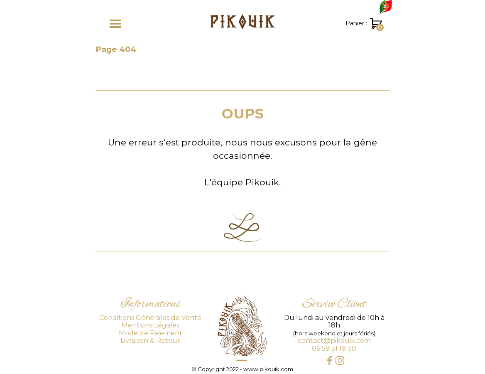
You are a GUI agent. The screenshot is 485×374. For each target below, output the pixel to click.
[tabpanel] (242, 146)
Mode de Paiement (150, 333)
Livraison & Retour (150, 340)
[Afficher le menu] (115, 23)
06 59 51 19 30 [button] (334, 348)
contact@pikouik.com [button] (334, 340)
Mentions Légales (150, 325)
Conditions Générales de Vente (150, 318)
